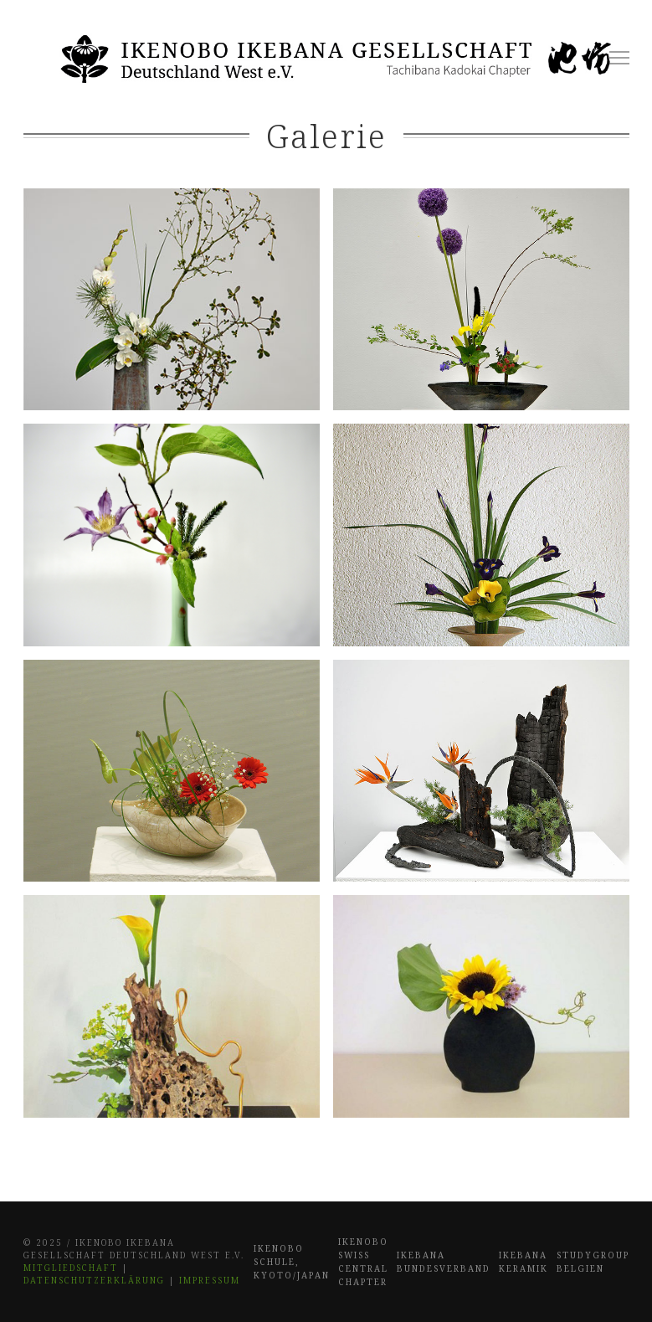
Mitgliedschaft (70, 1267)
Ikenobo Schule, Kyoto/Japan (292, 1261)
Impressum (209, 1280)
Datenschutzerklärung (94, 1280)
